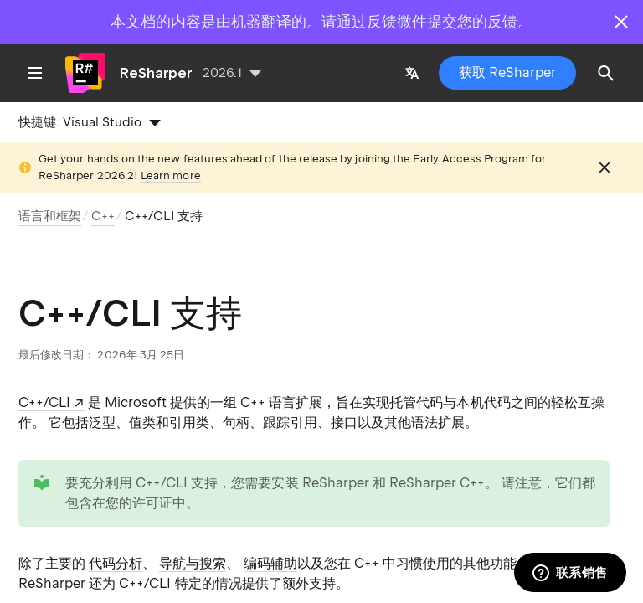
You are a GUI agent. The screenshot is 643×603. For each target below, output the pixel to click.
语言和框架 (49, 216)
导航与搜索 (192, 563)
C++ (103, 216)
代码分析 (115, 563)
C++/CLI (44, 402)
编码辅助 (270, 563)
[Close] (621, 21)
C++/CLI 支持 (164, 216)
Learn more (171, 175)
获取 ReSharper (507, 72)
